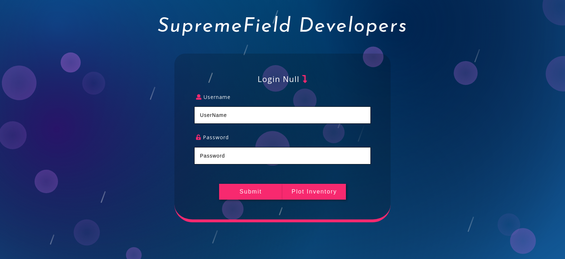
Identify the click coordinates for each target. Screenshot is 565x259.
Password (212, 137)
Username (213, 97)
